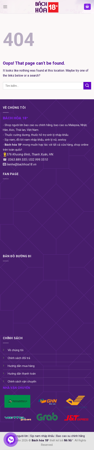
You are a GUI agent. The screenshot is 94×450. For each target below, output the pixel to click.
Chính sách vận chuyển (22, 381)
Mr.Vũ (68, 440)
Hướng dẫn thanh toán (22, 373)
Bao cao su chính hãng (70, 436)
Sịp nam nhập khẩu (42, 436)
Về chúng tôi (15, 350)
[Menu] (5, 6)
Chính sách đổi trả (19, 358)
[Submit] (87, 85)
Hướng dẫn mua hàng (21, 366)
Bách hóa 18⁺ (40, 440)
